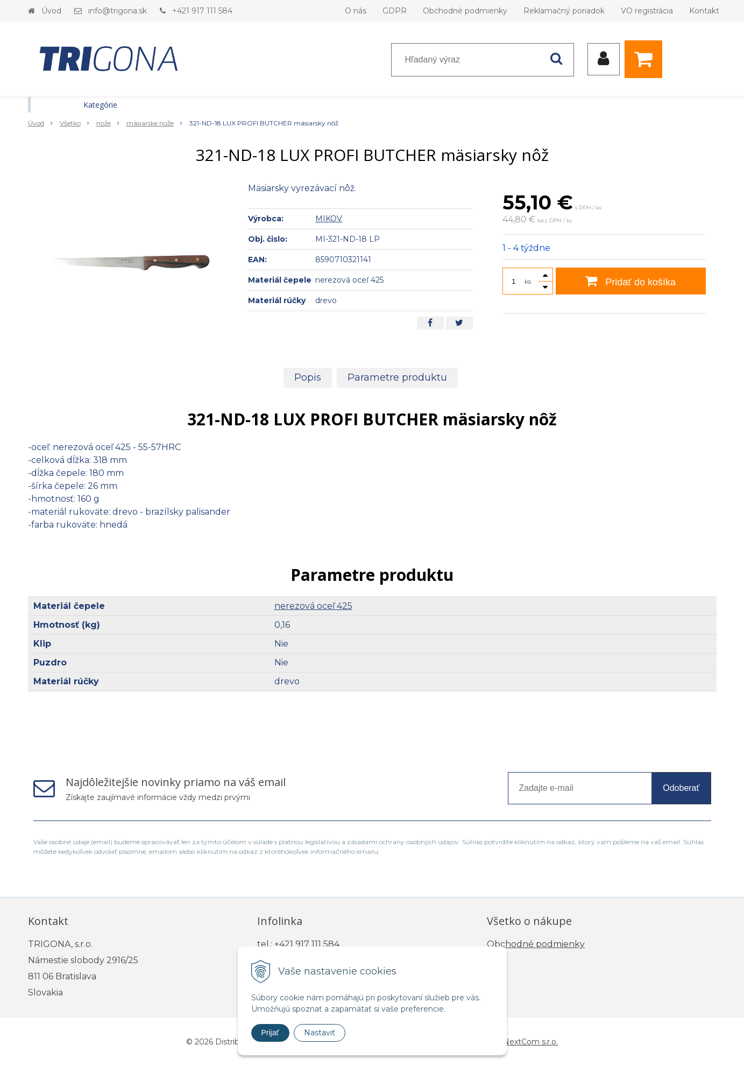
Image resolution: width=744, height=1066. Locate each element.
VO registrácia (647, 11)
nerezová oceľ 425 (313, 606)
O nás (355, 11)
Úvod (51, 11)
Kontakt (704, 11)
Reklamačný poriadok (564, 11)
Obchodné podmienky (465, 11)
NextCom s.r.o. (530, 1042)
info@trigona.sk (117, 11)
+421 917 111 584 (202, 11)
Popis (307, 377)
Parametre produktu (397, 377)
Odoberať (681, 788)
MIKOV (328, 218)
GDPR (394, 11)
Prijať (270, 1032)
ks (528, 281)
